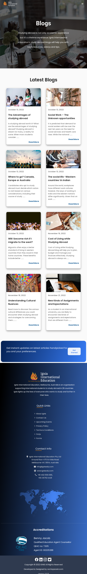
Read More (34, 142)
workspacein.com (55, 566)
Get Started (74, 350)
